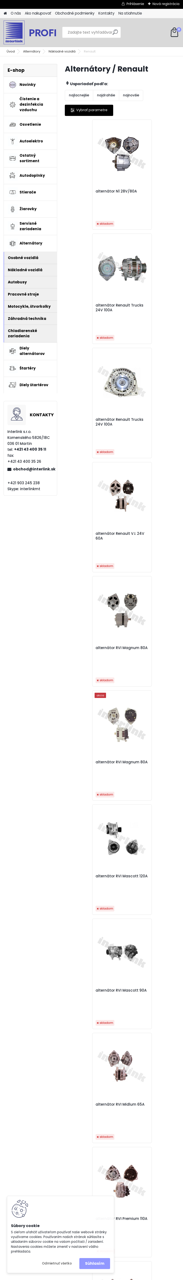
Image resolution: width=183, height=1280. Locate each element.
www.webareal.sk (111, 1275)
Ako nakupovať (38, 13)
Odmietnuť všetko (57, 1263)
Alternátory (31, 51)
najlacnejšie (79, 95)
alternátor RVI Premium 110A (149, 650)
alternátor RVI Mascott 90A (148, 536)
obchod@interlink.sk (33, 469)
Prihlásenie (135, 3)
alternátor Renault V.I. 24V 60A (147, 307)
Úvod (11, 51)
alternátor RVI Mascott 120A (91, 536)
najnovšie (131, 95)
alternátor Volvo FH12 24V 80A (118, 993)
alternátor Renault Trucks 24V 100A (144, 193)
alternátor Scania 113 (146, 762)
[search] (115, 34)
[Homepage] (5, 13)
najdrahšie (106, 95)
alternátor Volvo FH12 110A (90, 878)
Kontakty (106, 13)
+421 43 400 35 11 (30, 449)
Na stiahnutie (130, 13)
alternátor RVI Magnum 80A (92, 422)
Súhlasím (94, 1263)
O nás (16, 13)
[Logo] (36, 32)
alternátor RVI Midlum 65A (90, 650)
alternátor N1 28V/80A (91, 191)
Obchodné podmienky (75, 13)
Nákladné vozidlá (62, 51)
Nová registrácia (165, 3)
